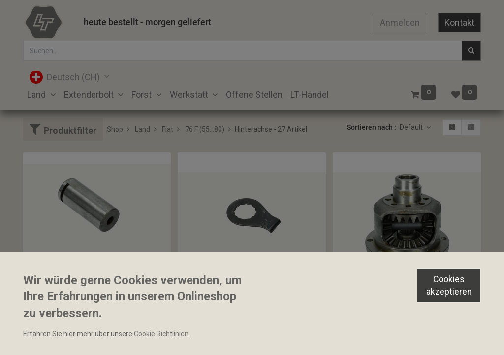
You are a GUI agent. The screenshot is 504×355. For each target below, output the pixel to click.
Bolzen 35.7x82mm (57, 280)
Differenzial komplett (370, 297)
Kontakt (459, 22)
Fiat (167, 129)
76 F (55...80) (204, 129)
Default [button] (412, 127)
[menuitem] (254, 94)
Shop (115, 129)
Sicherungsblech (208, 297)
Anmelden (400, 22)
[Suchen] (471, 51)
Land (142, 129)
